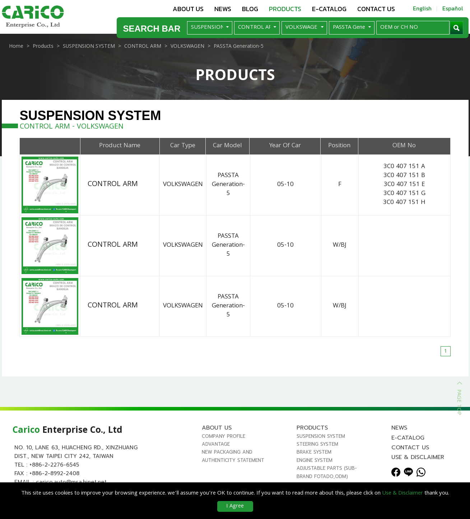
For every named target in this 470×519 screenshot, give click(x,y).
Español (452, 8)
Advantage (216, 446)
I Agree (235, 506)
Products (285, 9)
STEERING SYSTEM (317, 446)
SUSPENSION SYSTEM (321, 438)
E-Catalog (329, 9)
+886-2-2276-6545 (54, 467)
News (222, 9)
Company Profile (223, 438)
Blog (250, 9)
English (422, 8)
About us (188, 9)
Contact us (376, 9)
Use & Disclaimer (417, 459)
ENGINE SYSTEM (314, 462)
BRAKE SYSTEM (314, 454)
